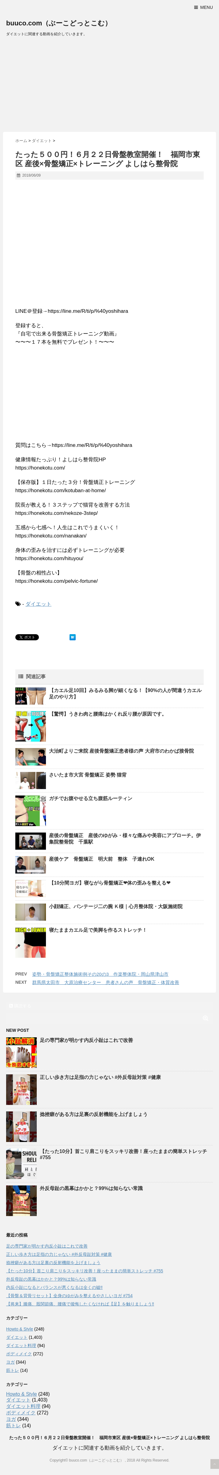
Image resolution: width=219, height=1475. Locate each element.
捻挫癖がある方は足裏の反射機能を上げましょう (94, 1114)
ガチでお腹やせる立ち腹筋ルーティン (90, 798)
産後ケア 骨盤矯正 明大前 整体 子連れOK (101, 859)
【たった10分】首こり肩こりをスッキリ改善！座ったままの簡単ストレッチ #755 (84, 1270)
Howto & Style (19, 1329)
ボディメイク (19, 1353)
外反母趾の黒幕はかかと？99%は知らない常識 (91, 1188)
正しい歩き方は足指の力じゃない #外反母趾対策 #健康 (100, 1077)
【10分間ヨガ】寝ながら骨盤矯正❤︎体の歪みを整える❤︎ (109, 882)
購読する (20, 1005)
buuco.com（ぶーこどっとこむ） (58, 23)
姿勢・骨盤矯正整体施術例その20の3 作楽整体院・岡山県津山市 (100, 974)
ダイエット (38, 604)
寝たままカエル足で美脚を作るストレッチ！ (98, 930)
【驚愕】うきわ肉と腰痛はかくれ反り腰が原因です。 (108, 714)
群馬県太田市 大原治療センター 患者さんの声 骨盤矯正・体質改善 (105, 982)
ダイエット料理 (21, 1345)
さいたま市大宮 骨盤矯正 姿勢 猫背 (87, 774)
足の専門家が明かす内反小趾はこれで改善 (86, 1040)
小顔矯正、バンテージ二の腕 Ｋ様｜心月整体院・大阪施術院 (116, 906)
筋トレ (12, 1370)
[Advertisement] (109, 86)
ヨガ (10, 1362)
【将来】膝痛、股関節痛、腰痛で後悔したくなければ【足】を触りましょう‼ (80, 1303)
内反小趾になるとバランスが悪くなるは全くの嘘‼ (54, 1287)
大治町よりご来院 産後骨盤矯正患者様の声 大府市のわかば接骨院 (121, 751)
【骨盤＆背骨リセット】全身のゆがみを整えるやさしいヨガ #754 (69, 1295)
